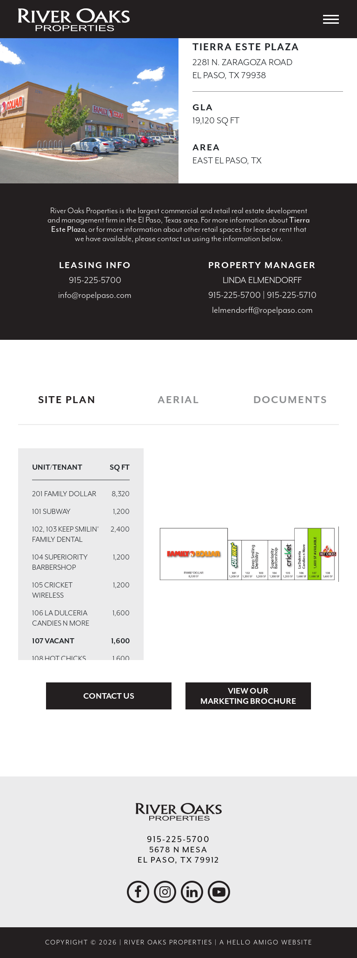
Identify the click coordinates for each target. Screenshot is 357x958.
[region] (81, 554)
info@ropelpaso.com (95, 295)
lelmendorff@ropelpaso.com (262, 310)
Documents (290, 399)
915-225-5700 (95, 280)
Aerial (178, 399)
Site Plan (67, 399)
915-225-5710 (292, 295)
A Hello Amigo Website (265, 942)
